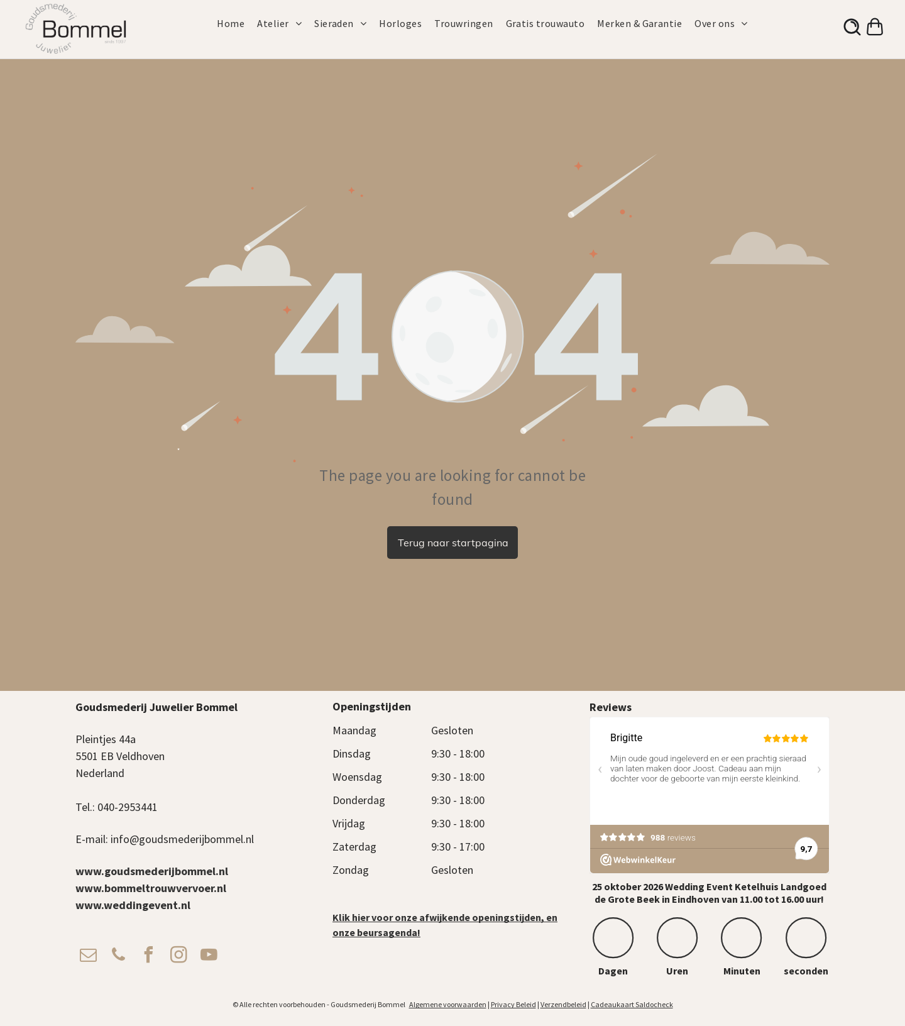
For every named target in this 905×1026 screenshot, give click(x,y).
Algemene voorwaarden (447, 1004)
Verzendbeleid (563, 1004)
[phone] (118, 956)
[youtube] (208, 956)
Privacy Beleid (513, 1004)
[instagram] (178, 956)
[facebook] (148, 956)
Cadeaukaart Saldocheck (632, 1004)
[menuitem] (237, 23)
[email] (88, 956)
